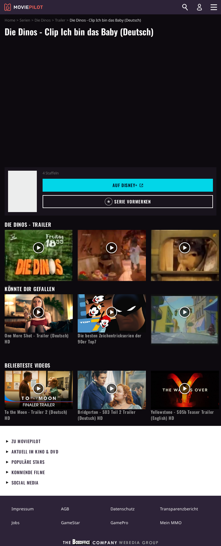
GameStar (70, 522)
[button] (128, 201)
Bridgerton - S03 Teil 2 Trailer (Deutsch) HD (107, 415)
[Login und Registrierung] (199, 7)
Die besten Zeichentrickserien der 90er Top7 (110, 338)
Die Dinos (43, 20)
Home (10, 20)
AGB (65, 509)
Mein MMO (171, 522)
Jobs (16, 522)
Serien (25, 20)
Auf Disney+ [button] (128, 185)
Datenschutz (122, 509)
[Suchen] (185, 7)
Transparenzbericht (179, 509)
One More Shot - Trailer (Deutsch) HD (37, 338)
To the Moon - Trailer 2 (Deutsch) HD (36, 415)
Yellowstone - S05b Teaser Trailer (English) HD (182, 415)
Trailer (60, 20)
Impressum (23, 509)
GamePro (119, 522)
